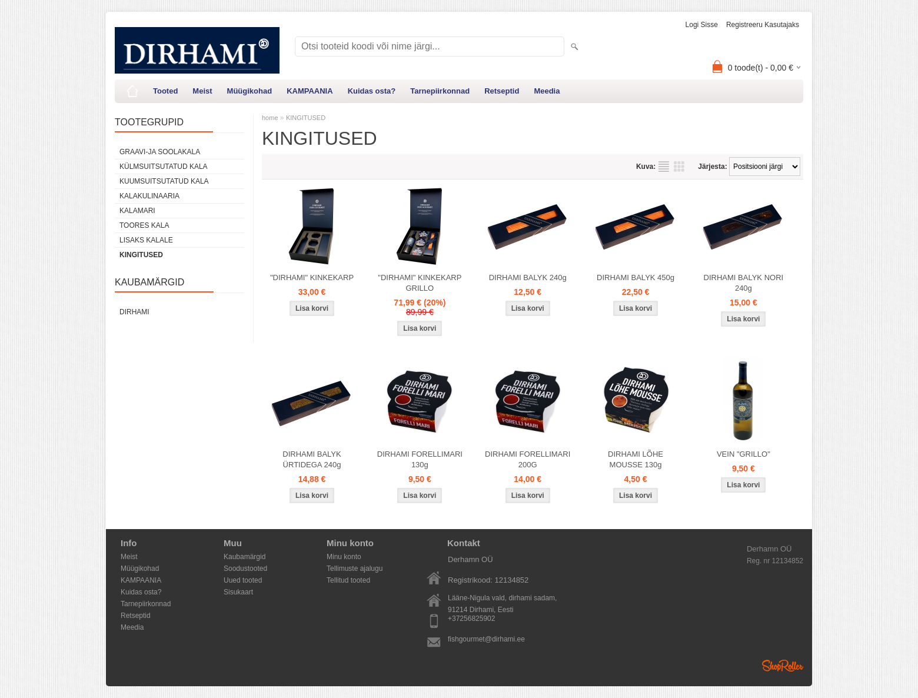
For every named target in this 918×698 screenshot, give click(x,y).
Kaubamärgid (244, 557)
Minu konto (344, 557)
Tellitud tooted (348, 580)
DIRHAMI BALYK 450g (635, 277)
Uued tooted (243, 580)
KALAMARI (137, 211)
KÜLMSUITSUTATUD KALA (163, 166)
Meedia (547, 91)
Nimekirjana (663, 166)
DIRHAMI (134, 312)
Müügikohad (249, 91)
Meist (202, 91)
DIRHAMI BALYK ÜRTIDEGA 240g (311, 459)
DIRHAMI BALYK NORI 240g (744, 283)
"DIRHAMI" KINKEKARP (312, 277)
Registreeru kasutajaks (762, 25)
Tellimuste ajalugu (354, 568)
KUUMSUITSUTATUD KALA (164, 181)
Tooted (165, 91)
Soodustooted (245, 568)
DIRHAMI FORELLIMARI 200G (527, 459)
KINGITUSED (141, 255)
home (270, 117)
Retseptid (501, 91)
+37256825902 (471, 618)
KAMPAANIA (309, 91)
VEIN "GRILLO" (743, 454)
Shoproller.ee (782, 666)
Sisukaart (238, 592)
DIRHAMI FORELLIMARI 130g (420, 459)
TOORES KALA (144, 225)
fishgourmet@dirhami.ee (486, 639)
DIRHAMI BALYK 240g (528, 277)
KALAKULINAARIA (149, 196)
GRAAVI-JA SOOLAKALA (159, 152)
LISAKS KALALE (146, 240)
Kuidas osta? (372, 91)
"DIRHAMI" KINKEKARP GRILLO (419, 283)
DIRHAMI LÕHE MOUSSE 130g (635, 459)
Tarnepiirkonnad (440, 91)
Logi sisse (702, 25)
